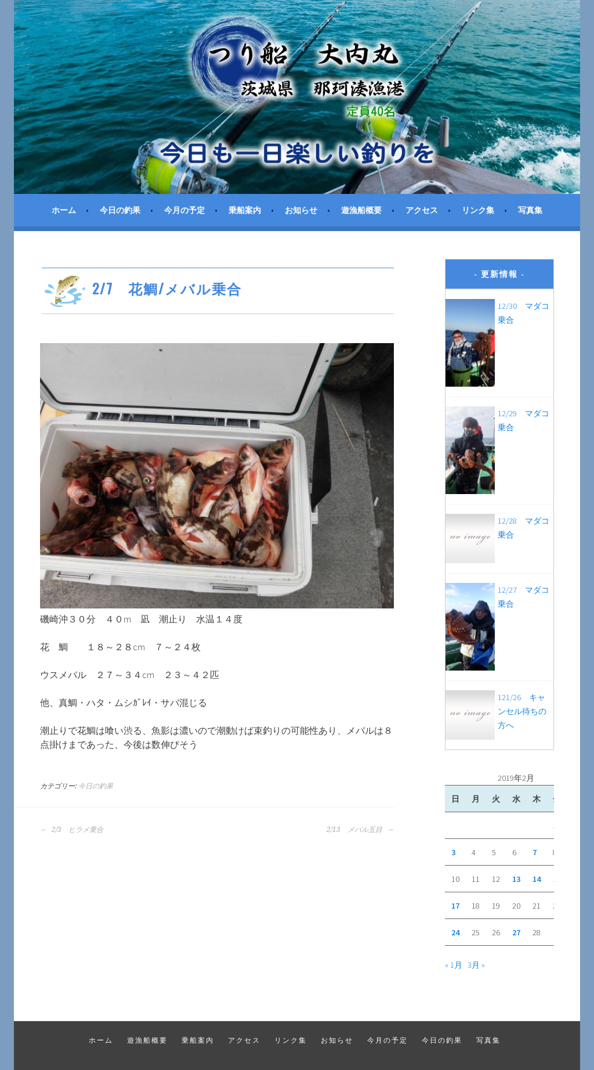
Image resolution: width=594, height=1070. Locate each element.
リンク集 (478, 210)
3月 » (476, 965)
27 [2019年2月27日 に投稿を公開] (516, 932)
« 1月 (453, 965)
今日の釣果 (120, 210)
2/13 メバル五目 (360, 830)
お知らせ (301, 210)
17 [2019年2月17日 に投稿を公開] (455, 905)
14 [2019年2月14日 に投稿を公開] (537, 879)
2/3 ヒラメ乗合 (71, 830)
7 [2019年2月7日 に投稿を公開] (535, 852)
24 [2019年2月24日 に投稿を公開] (455, 932)
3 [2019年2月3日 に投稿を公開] (453, 852)
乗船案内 (245, 210)
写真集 (530, 210)
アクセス (421, 210)
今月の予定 (184, 210)
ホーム (64, 210)
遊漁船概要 (361, 210)
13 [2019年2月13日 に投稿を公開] (516, 879)
